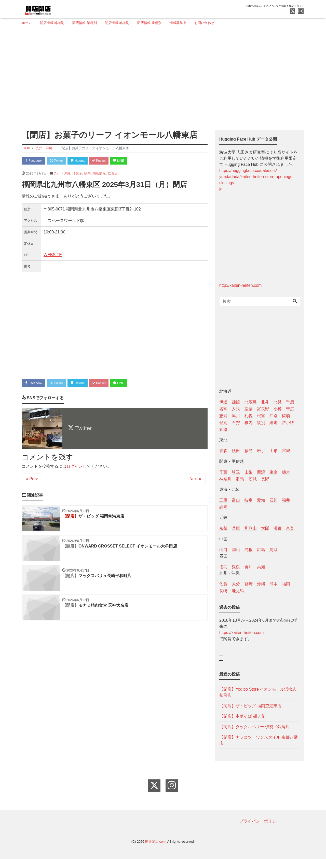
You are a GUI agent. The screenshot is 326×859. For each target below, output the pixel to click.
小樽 (278, 409)
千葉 (223, 472)
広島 (261, 549)
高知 (261, 567)
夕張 (236, 409)
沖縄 (261, 584)
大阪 (265, 528)
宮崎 (248, 584)
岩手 (261, 451)
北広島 (250, 402)
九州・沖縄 (62, 174)
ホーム (27, 23)
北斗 (265, 402)
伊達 (223, 402)
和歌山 (250, 528)
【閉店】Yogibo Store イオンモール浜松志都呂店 (257, 692)
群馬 (240, 479)
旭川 (236, 416)
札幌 (248, 416)
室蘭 (248, 409)
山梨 (248, 472)
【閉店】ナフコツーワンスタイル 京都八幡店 (258, 740)
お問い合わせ (204, 23)
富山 (236, 500)
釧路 (223, 429)
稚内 (248, 422)
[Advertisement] (161, 75)
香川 (248, 567)
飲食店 (113, 174)
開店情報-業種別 (84, 23)
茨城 (253, 479)
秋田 (236, 451)
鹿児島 (238, 591)
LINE (126, 161)
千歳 (290, 402)
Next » (195, 480)
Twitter (59, 161)
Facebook (34, 161)
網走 (273, 422)
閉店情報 (99, 174)
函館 (236, 402)
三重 (223, 500)
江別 (273, 416)
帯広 (290, 409)
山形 (273, 451)
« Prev (32, 480)
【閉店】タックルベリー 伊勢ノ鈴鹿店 (254, 727)
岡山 (236, 549)
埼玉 (236, 472)
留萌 (286, 416)
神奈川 (225, 479)
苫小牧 (288, 422)
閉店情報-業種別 (149, 23)
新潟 (261, 472)
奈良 (290, 528)
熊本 (273, 584)
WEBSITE (53, 255)
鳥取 (273, 549)
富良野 (263, 409)
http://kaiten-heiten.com (240, 285)
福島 (248, 451)
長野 (265, 479)
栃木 (286, 472)
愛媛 (236, 567)
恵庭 (223, 416)
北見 (278, 402)
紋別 (261, 422)
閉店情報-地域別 (117, 23)
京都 (223, 528)
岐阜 (248, 500)
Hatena (81, 161)
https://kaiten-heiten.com (241, 632)
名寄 (223, 409)
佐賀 (223, 584)
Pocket (105, 161)
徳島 (223, 567)
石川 (273, 500)
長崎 (223, 591)
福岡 (87, 174)
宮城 (286, 451)
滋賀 (278, 528)
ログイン (74, 467)
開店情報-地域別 (52, 23)
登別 (223, 422)
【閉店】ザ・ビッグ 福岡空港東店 (250, 706)
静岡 (223, 507)
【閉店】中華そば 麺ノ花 (242, 716)
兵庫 (236, 528)
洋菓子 (77, 174)
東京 (273, 472)
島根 (248, 549)
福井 (286, 500)
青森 (223, 451)
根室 (261, 416)
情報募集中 (178, 23)
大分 (236, 584)
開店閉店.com (155, 841)
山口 (223, 549)
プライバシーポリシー (259, 821)
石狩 (236, 422)
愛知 (261, 500)
